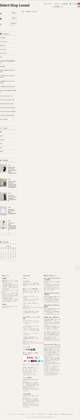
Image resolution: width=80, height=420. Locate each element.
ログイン (58, 3)
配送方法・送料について (54, 414)
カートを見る (75, 3)
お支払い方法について (43, 414)
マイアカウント (49, 3)
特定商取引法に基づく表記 (67, 414)
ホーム (8, 414)
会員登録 (66, 3)
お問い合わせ (22, 414)
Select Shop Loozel (14, 5)
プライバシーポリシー (31, 414)
